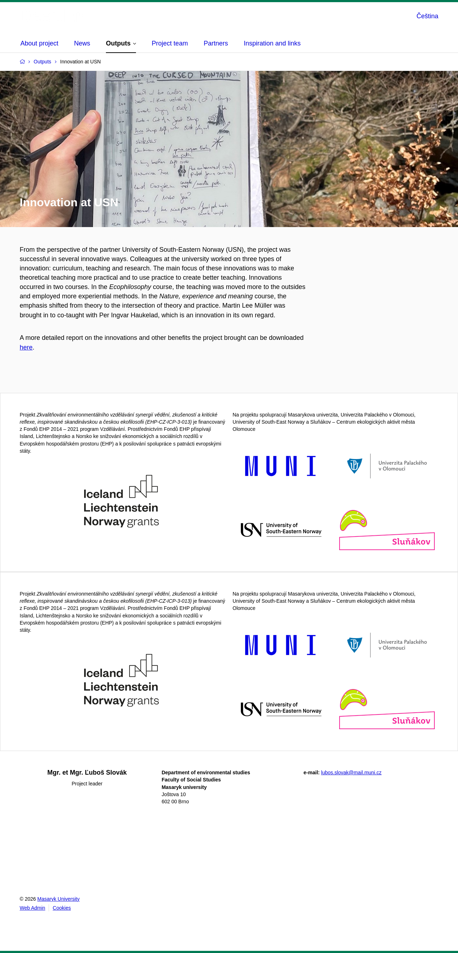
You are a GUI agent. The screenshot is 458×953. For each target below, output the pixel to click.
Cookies (62, 908)
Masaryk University (58, 899)
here (26, 347)
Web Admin (32, 908)
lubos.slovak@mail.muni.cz (351, 772)
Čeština (427, 16)
